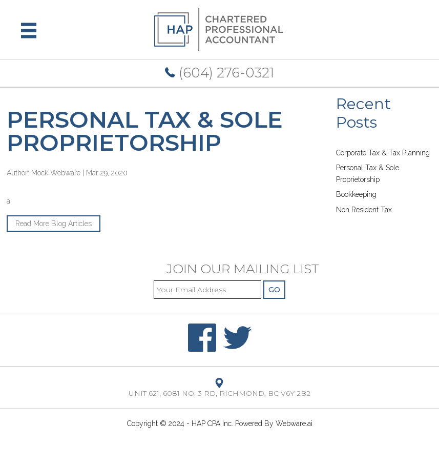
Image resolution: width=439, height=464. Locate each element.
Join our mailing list (242, 269)
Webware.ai (294, 423)
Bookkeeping (356, 194)
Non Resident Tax (364, 210)
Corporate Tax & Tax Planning (383, 153)
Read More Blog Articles (53, 223)
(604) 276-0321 (219, 73)
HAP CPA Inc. (212, 423)
